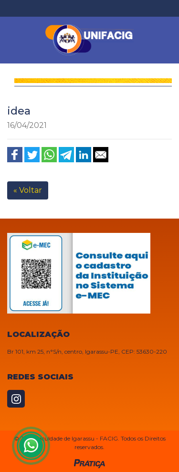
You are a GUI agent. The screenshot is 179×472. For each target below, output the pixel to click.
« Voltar (27, 190)
